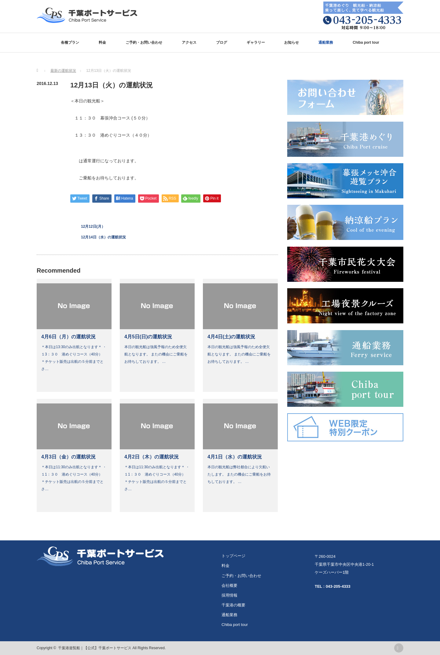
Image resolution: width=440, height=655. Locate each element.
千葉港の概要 (233, 605)
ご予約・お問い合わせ (144, 42)
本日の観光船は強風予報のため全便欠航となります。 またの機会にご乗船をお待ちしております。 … (156, 354)
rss (398, 648)
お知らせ (291, 42)
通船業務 (325, 42)
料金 (102, 42)
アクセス (189, 42)
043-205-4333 (338, 586)
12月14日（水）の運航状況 (103, 237)
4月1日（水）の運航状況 (234, 456)
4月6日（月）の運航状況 (68, 336)
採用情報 (229, 595)
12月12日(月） (93, 226)
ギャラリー (256, 42)
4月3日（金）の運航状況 (68, 456)
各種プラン (70, 42)
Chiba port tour (366, 42)
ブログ (221, 42)
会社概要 (229, 585)
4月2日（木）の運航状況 (151, 456)
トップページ (233, 556)
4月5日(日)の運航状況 (148, 336)
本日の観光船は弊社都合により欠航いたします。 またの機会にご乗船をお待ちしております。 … (239, 474)
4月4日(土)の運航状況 (231, 336)
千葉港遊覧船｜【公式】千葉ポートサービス (94, 648)
